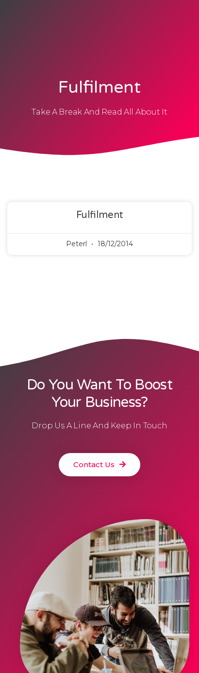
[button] (99, 464)
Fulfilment (99, 215)
